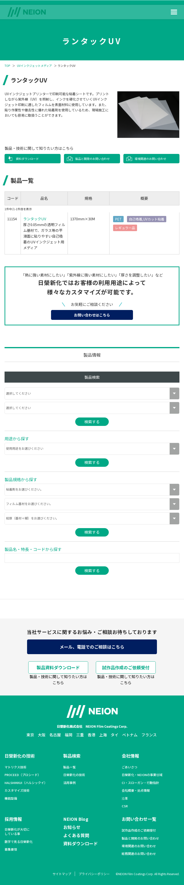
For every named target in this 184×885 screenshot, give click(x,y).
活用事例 (69, 783)
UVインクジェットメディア (34, 66)
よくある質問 (76, 835)
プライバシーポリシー (94, 874)
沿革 (125, 798)
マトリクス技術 (15, 767)
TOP (7, 66)
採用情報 (13, 819)
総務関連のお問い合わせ (139, 854)
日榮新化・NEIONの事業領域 (142, 775)
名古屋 (55, 735)
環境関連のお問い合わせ (150, 159)
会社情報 (130, 755)
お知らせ (71, 827)
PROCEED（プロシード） (23, 775)
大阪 (42, 735)
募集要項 (11, 849)
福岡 (68, 735)
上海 (103, 735)
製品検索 (71, 755)
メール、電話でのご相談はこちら (92, 647)
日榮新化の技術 (20, 755)
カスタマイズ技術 (17, 790)
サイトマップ (61, 874)
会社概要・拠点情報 (136, 790)
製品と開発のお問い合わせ (92, 159)
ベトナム (130, 735)
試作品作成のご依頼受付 (126, 667)
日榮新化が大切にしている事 (17, 831)
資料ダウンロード (27, 159)
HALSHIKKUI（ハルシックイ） (26, 783)
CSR (125, 806)
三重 (80, 735)
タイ (114, 735)
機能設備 (11, 798)
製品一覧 (69, 767)
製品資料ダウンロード (58, 667)
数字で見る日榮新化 (19, 842)
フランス (149, 735)
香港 (91, 735)
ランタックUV (34, 218)
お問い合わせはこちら (92, 314)
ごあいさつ (129, 767)
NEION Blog (75, 819)
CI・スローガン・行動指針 (140, 783)
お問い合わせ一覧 (139, 819)
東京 (30, 735)
